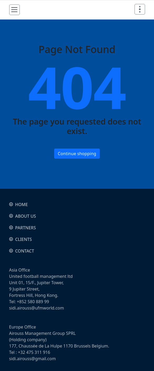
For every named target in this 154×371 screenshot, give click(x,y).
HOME (21, 204)
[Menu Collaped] (14, 9)
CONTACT (24, 251)
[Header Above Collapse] (140, 9)
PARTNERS (25, 228)
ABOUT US (25, 216)
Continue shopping (77, 153)
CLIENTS (23, 239)
